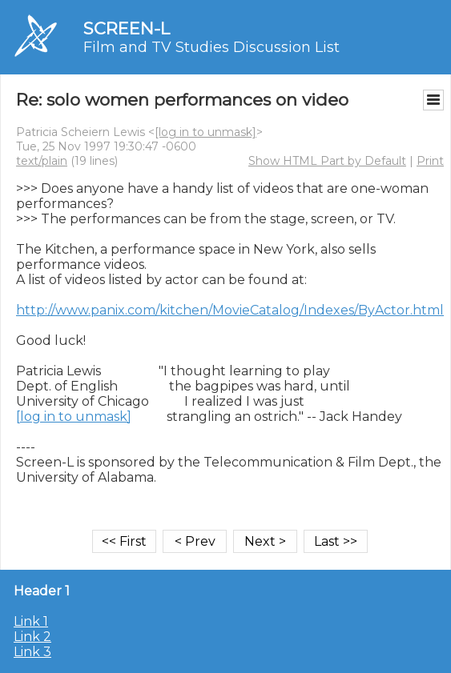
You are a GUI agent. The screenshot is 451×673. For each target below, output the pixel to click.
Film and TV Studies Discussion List (211, 47)
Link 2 (32, 636)
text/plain (41, 161)
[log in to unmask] (205, 132)
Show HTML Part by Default (327, 161)
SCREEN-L (126, 28)
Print (430, 161)
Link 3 (32, 651)
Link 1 (31, 621)
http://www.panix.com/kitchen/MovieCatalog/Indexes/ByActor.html (230, 310)
